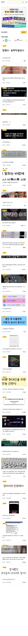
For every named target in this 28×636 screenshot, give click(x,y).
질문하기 (24, 32)
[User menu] (26, 2)
